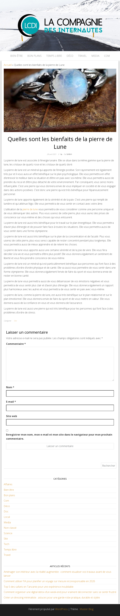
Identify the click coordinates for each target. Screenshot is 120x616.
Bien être (16, 56)
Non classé (10, 527)
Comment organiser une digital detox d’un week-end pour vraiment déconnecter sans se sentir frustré (60, 592)
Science (8, 533)
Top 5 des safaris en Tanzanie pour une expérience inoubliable (38, 586)
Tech (6, 544)
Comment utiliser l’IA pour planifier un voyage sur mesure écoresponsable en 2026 (49, 581)
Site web (11, 416)
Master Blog (86, 609)
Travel (82, 56)
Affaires (8, 484)
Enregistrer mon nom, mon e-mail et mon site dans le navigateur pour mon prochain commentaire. (59, 436)
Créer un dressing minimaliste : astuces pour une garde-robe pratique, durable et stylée (52, 597)
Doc (6, 511)
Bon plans (34, 56)
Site (15, 321)
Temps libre (54, 56)
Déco (70, 56)
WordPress (61, 609)
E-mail (11, 401)
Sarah (69, 154)
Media (95, 56)
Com (107, 56)
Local (7, 517)
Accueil (8, 65)
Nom (10, 387)
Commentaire (16, 344)
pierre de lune (30, 209)
